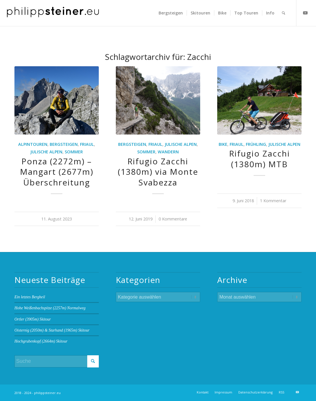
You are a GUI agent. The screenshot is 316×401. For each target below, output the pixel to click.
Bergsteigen (64, 144)
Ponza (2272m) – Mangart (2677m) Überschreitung (56, 172)
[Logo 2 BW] (53, 13)
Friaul (87, 144)
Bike (223, 144)
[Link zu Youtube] (305, 12)
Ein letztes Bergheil (29, 297)
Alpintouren (32, 144)
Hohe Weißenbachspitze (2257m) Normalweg (49, 308)
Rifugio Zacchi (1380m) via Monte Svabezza (158, 172)
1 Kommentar (273, 200)
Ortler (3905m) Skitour (32, 319)
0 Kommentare (173, 219)
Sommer (74, 151)
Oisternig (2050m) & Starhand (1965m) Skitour (52, 330)
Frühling (256, 144)
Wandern (168, 151)
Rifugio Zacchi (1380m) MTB (259, 158)
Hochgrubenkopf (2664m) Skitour (40, 341)
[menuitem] (171, 13)
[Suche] (283, 13)
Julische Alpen (46, 151)
